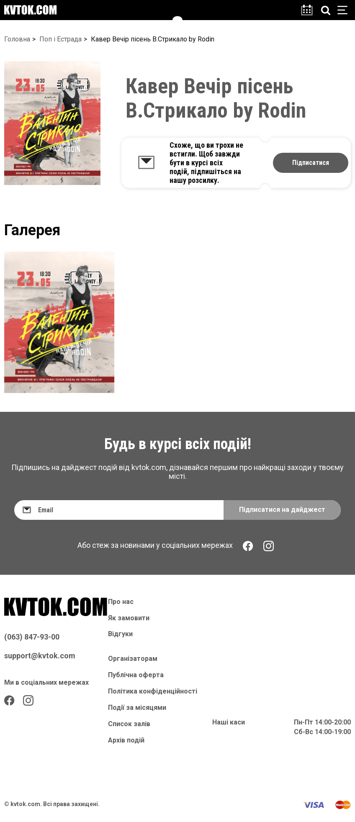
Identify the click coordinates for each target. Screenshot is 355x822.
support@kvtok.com (39, 655)
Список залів (129, 724)
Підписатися (310, 163)
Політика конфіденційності (152, 691)
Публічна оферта (136, 675)
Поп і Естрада (60, 39)
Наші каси (228, 722)
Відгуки (120, 634)
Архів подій (126, 740)
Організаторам (132, 659)
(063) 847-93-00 (31, 636)
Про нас (121, 602)
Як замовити (128, 618)
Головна (17, 39)
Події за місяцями (137, 708)
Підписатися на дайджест (282, 510)
